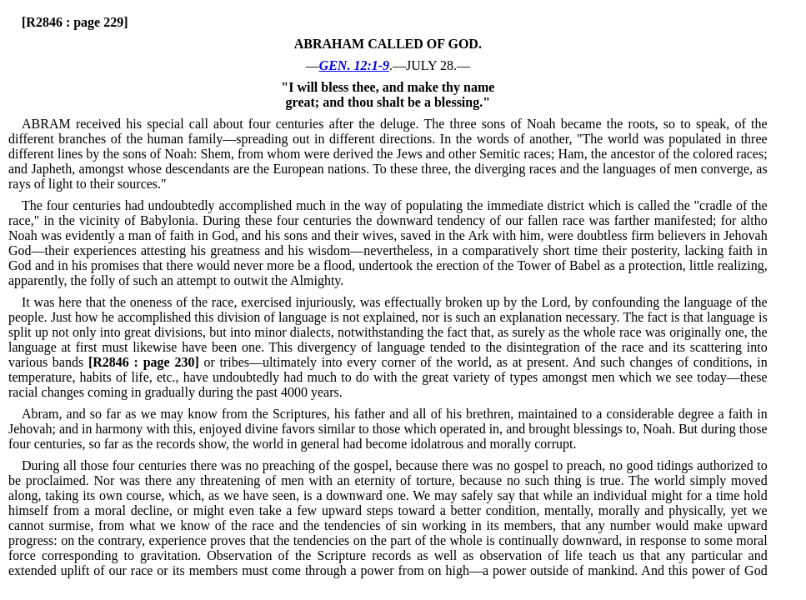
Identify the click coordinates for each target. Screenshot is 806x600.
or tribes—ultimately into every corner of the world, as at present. (328, 362)
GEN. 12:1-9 (354, 65)
